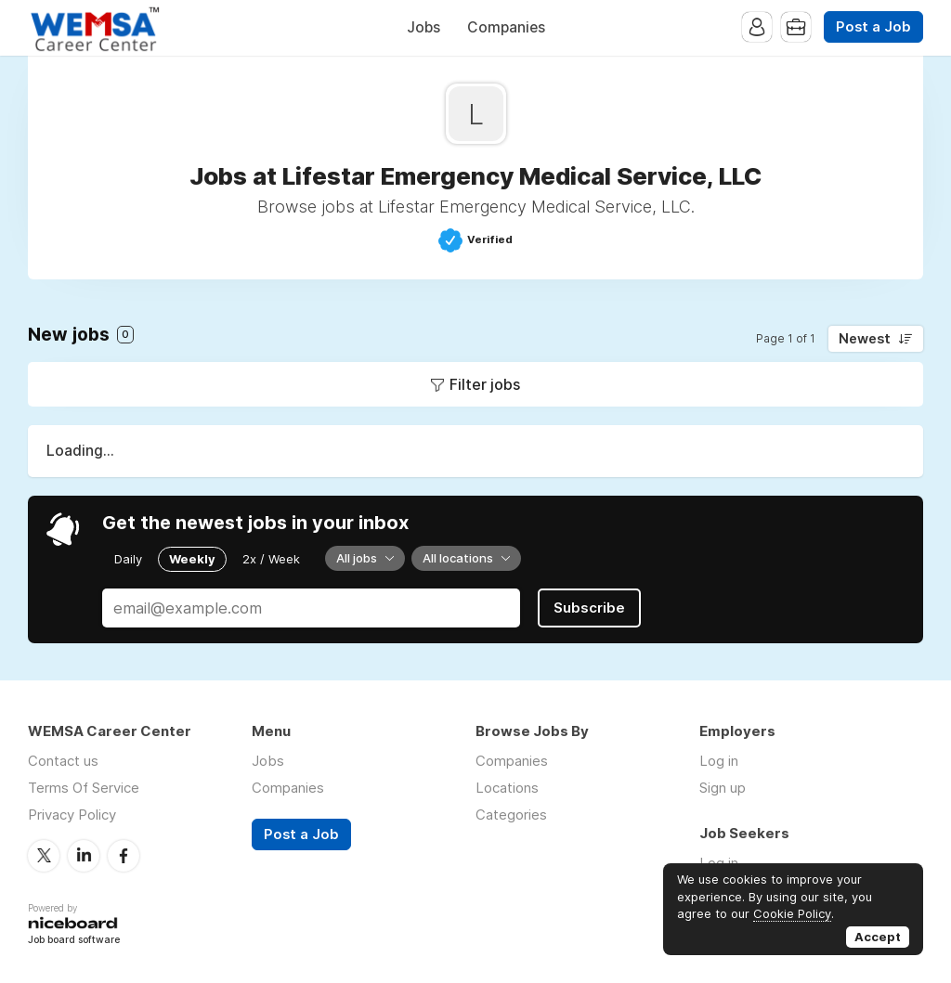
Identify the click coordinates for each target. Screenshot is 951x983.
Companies (506, 27)
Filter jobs (484, 384)
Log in (718, 761)
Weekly (192, 558)
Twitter (43, 856)
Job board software (74, 941)
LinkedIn (83, 856)
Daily (128, 558)
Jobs (423, 27)
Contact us (63, 761)
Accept (877, 936)
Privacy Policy (72, 814)
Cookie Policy (792, 913)
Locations (507, 787)
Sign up (722, 787)
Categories (511, 814)
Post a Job (873, 27)
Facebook (123, 856)
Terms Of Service (83, 787)
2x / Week (271, 558)
